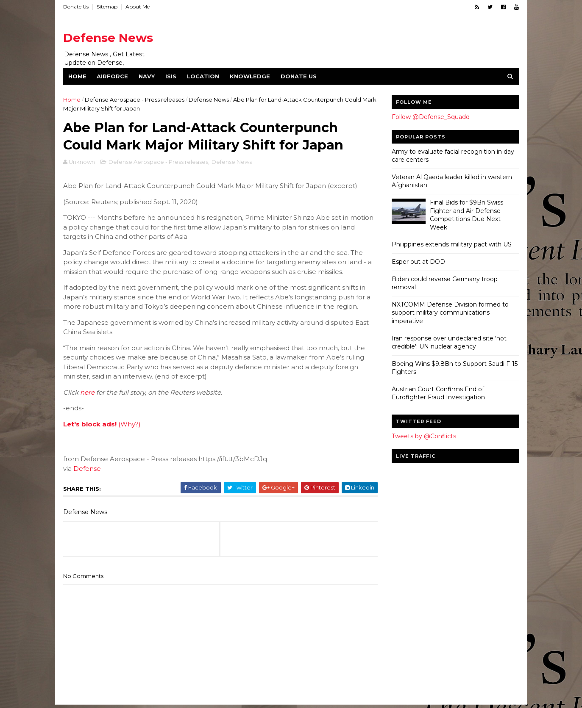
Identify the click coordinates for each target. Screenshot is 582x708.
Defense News (108, 37)
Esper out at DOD (418, 262)
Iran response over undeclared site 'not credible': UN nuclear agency (448, 343)
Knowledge (250, 76)
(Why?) (130, 425)
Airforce (112, 76)
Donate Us (76, 6)
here (88, 393)
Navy (147, 76)
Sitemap (107, 6)
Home (78, 76)
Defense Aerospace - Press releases (135, 99)
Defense (87, 469)
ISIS (171, 76)
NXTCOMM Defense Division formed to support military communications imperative (449, 313)
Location (203, 76)
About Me (138, 6)
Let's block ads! (90, 425)
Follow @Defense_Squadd (430, 117)
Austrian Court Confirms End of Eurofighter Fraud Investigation (438, 393)
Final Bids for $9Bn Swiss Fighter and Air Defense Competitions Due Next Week (466, 215)
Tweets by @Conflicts (423, 436)
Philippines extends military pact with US (451, 244)
